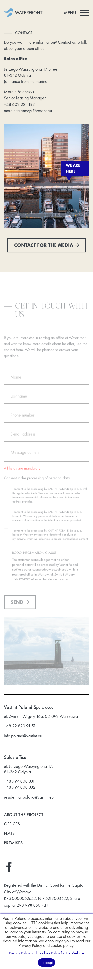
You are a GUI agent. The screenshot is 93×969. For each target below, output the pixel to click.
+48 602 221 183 (19, 104)
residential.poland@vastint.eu (29, 797)
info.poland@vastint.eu (23, 736)
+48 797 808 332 (19, 787)
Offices (12, 824)
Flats (9, 833)
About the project (23, 814)
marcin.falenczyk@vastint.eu (28, 111)
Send (20, 605)
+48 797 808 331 (19, 781)
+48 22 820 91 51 (20, 726)
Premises (13, 843)
